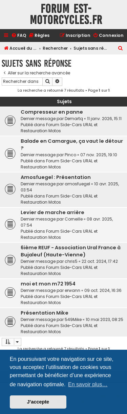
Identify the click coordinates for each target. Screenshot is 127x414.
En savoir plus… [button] (88, 384)
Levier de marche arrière (52, 212)
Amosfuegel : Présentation (56, 177)
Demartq (74, 118)
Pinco (70, 155)
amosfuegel (77, 184)
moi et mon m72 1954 (48, 283)
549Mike (73, 319)
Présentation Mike (44, 312)
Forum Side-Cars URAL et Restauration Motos (59, 128)
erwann (72, 290)
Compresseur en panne (52, 112)
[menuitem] (18, 35)
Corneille (74, 219)
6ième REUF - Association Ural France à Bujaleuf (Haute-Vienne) (71, 251)
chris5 (71, 261)
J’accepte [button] (38, 402)
